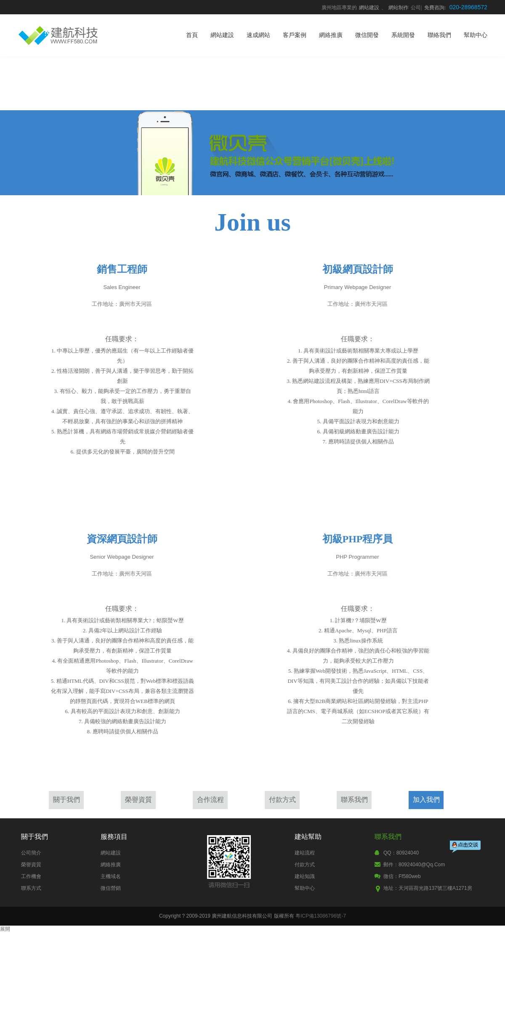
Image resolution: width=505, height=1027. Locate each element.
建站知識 (305, 876)
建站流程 (305, 853)
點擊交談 (466, 848)
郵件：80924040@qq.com (414, 865)
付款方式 (282, 799)
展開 (5, 929)
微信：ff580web (402, 876)
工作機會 (31, 876)
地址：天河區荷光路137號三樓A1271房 (427, 888)
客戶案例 (294, 35)
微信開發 (367, 35)
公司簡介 (31, 853)
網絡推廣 (331, 35)
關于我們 (66, 799)
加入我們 (426, 799)
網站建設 (369, 8)
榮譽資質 (138, 799)
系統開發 (403, 35)
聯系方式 (31, 888)
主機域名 (111, 876)
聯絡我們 (439, 35)
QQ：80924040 (401, 853)
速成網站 (258, 35)
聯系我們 (354, 799)
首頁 (192, 35)
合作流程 (210, 799)
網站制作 (398, 8)
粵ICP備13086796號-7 (320, 916)
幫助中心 (475, 35)
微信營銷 (111, 888)
